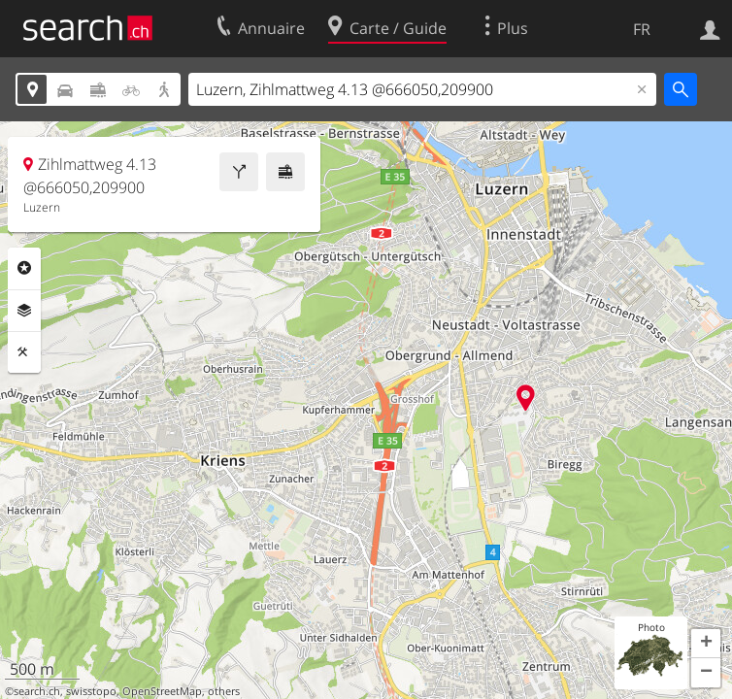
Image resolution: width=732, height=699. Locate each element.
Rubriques (24, 268)
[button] (705, 643)
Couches (24, 310)
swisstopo (91, 691)
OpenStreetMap (162, 691)
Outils (24, 352)
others (224, 691)
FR (641, 29)
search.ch (37, 691)
